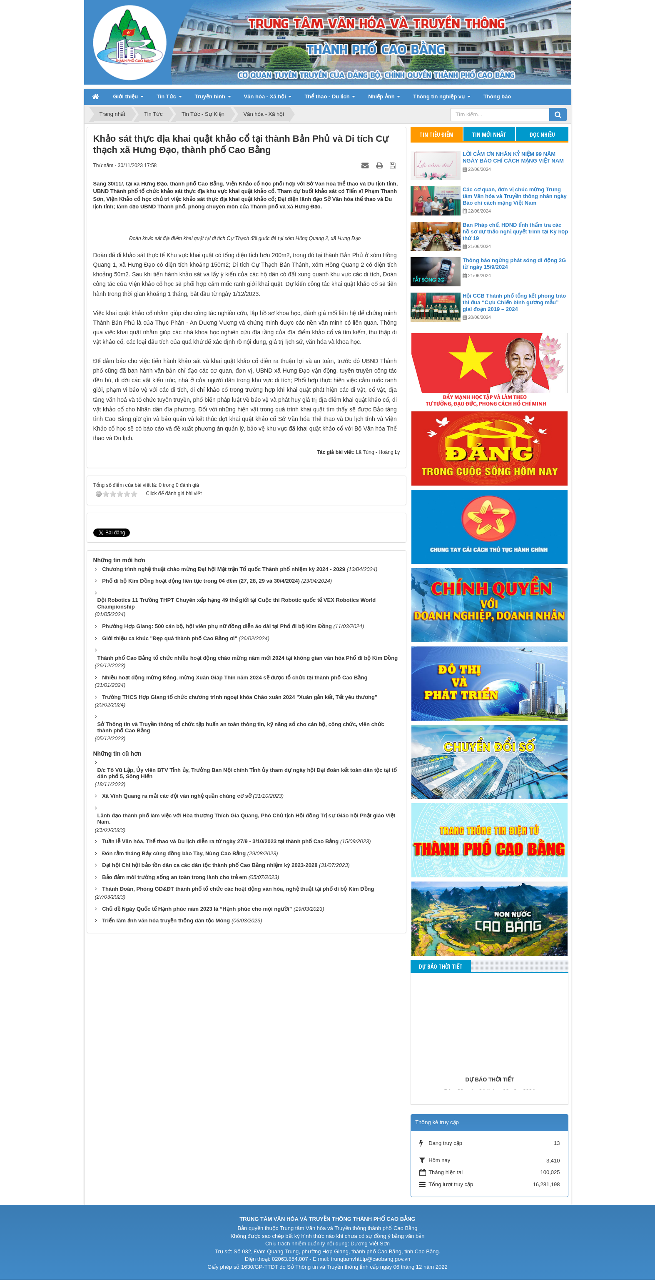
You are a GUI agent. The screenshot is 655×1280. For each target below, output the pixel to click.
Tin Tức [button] (169, 99)
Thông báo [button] (497, 96)
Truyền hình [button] (213, 99)
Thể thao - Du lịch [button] (329, 99)
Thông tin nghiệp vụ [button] (442, 99)
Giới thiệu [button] (128, 99)
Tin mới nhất (489, 134)
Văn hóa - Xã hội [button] (268, 99)
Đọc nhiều (542, 134)
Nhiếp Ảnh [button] (384, 99)
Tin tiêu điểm (436, 134)
